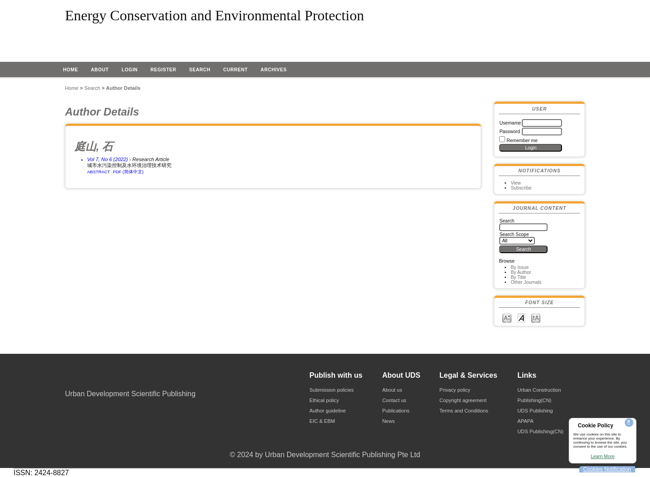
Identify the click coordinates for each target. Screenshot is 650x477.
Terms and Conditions (463, 410)
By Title (518, 277)
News (388, 421)
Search (199, 69)
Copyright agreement (462, 400)
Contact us (394, 400)
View (515, 183)
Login (129, 69)
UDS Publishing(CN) (540, 431)
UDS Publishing (534, 410)
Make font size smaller (506, 317)
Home (70, 69)
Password (509, 131)
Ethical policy (324, 400)
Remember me (522, 140)
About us (392, 390)
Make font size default (521, 317)
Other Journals (526, 282)
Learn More (603, 456)
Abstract (98, 171)
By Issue (520, 267)
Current (235, 69)
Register (163, 69)
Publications (395, 410)
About (100, 69)
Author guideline (327, 410)
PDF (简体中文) (128, 171)
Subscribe (521, 187)
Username (510, 122)
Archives (273, 69)
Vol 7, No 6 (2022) (107, 159)
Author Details (123, 88)
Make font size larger (535, 317)
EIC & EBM (322, 421)
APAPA (525, 421)
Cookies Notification (607, 469)
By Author (521, 272)
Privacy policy (454, 390)
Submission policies (331, 390)
